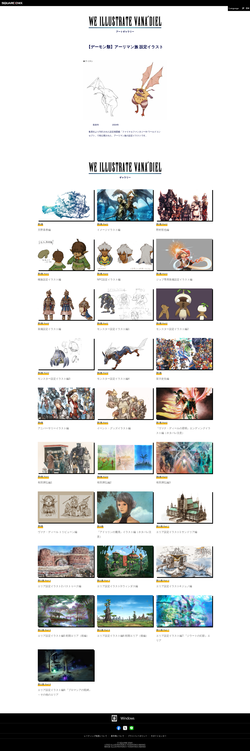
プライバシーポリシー (137, 736)
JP (243, 8)
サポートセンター (158, 736)
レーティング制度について (95, 736)
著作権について (117, 736)
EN (247, 8)
